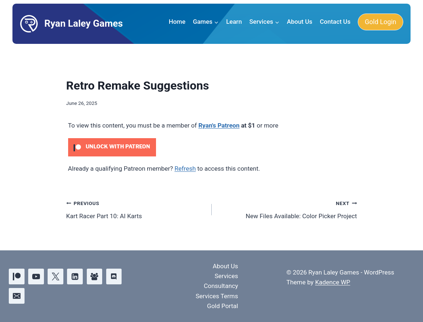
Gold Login (380, 22)
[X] (55, 276)
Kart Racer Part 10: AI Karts (135, 209)
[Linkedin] (75, 276)
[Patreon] (17, 276)
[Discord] (114, 276)
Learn (234, 21)
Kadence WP (332, 282)
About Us (299, 21)
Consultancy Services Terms (217, 290)
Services (226, 276)
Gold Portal (222, 306)
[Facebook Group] (95, 276)
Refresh (185, 168)
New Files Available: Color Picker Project (287, 209)
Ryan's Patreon (219, 125)
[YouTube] (36, 276)
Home (177, 21)
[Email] (17, 296)
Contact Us (335, 21)
